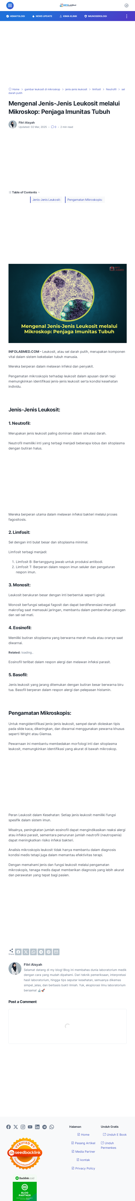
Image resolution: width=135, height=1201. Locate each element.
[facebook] (18, 952)
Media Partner (83, 1151)
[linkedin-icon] (37, 1127)
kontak (83, 1160)
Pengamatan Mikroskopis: (85, 199)
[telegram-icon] (44, 1127)
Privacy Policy (83, 1168)
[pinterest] (48, 952)
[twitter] (26, 952)
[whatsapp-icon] (51, 1127)
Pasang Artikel (83, 1143)
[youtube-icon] (30, 1127)
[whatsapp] (33, 952)
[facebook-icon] (8, 1127)
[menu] (10, 5)
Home (83, 1134)
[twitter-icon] (15, 1127)
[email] (56, 952)
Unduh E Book (115, 1134)
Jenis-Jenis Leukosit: (47, 199)
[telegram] (41, 952)
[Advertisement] (67, 54)
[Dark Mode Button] (126, 5)
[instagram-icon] (23, 1127)
